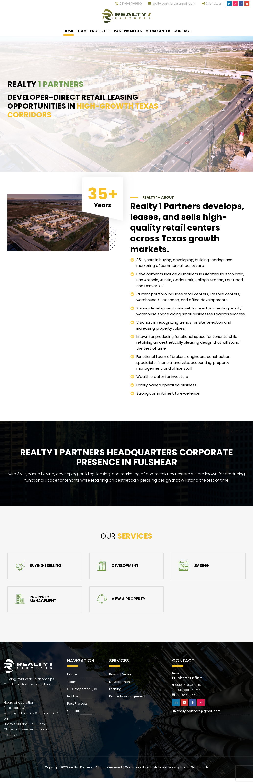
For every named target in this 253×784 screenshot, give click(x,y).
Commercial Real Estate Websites (150, 767)
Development (120, 681)
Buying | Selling (120, 674)
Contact (182, 30)
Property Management (127, 696)
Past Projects (128, 30)
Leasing (115, 689)
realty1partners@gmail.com (172, 3)
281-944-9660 (128, 3)
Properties (100, 30)
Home (68, 30)
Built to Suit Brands (194, 767)
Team (82, 30)
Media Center (157, 30)
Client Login (213, 3)
